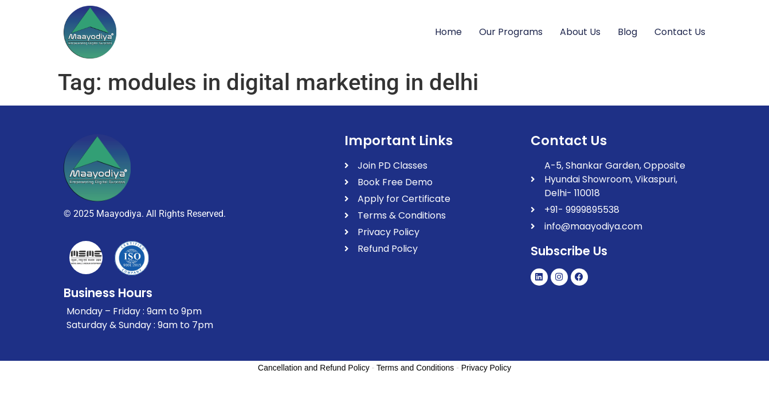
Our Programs (511, 31)
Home (448, 31)
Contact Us (679, 31)
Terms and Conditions (415, 367)
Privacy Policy (486, 367)
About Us (580, 31)
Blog (627, 31)
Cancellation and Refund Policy (314, 367)
